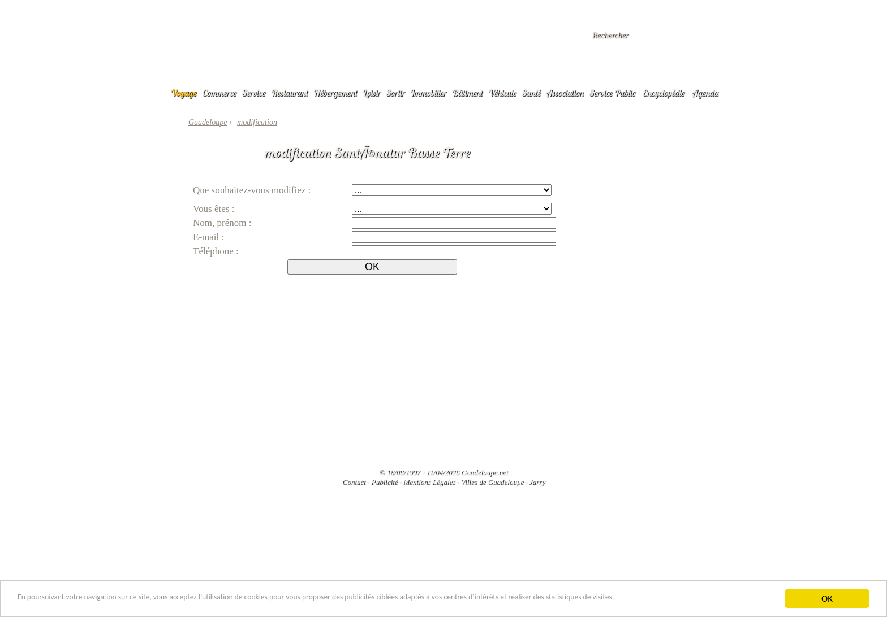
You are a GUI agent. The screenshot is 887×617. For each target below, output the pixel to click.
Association (565, 92)
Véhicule (502, 92)
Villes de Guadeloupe (491, 481)
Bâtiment (467, 92)
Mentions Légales (429, 481)
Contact (353, 481)
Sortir (395, 92)
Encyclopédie (663, 92)
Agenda (705, 92)
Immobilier (428, 92)
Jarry (537, 481)
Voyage (184, 92)
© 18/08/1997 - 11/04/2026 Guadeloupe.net (443, 472)
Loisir (372, 92)
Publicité (384, 481)
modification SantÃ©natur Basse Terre (368, 152)
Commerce (219, 92)
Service (253, 92)
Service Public (612, 92)
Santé (531, 92)
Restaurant (289, 92)
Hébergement (335, 92)
